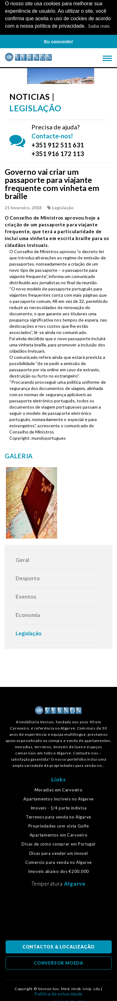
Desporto (28, 577)
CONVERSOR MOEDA (58, 962)
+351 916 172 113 (58, 153)
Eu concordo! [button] (58, 41)
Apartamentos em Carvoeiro (59, 835)
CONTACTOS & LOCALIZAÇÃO (58, 946)
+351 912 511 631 (58, 144)
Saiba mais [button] (99, 26)
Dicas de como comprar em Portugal (58, 844)
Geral (22, 559)
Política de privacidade (58, 993)
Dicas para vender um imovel (58, 853)
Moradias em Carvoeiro (59, 789)
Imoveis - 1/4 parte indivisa (59, 807)
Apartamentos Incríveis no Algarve (58, 798)
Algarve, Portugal (59, 915)
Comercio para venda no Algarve (58, 862)
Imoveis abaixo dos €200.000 (58, 871)
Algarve (74, 883)
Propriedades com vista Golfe (58, 826)
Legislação (28, 632)
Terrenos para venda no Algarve (58, 816)
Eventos (26, 596)
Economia (28, 614)
